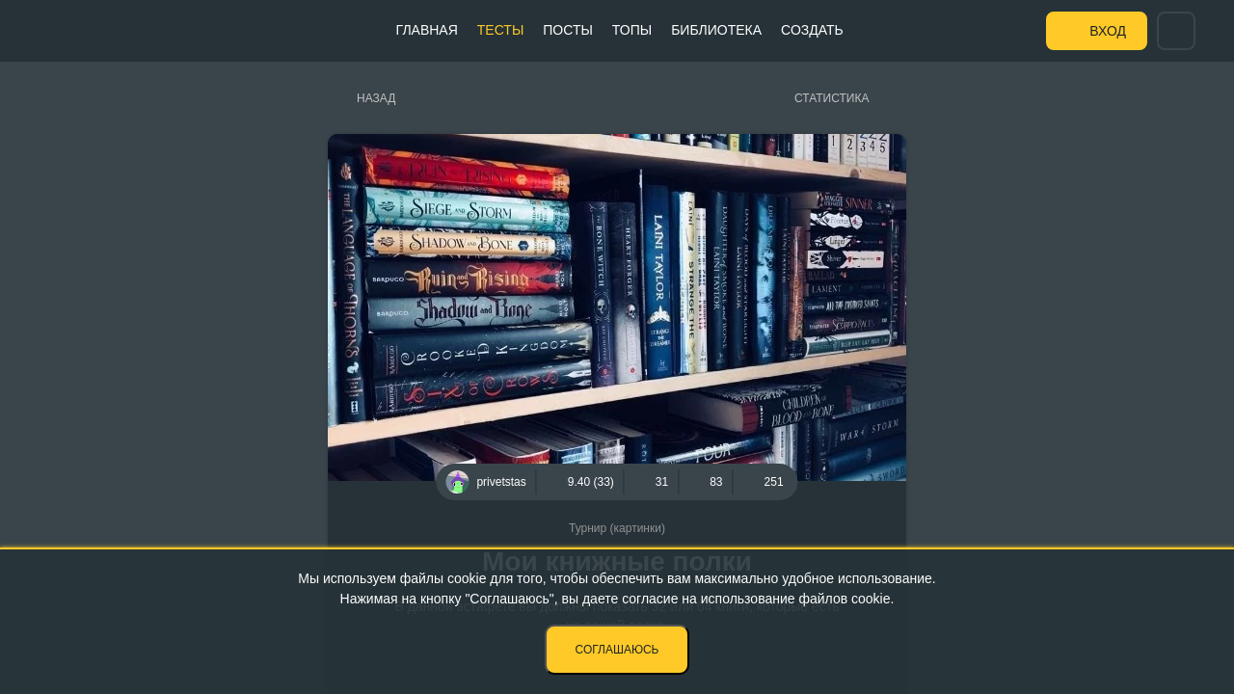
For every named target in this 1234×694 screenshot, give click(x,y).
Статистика (831, 98)
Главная (427, 30)
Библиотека (716, 30)
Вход (1107, 31)
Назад (376, 98)
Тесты (500, 30)
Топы (632, 30)
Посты (568, 30)
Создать (812, 30)
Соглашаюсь (617, 649)
